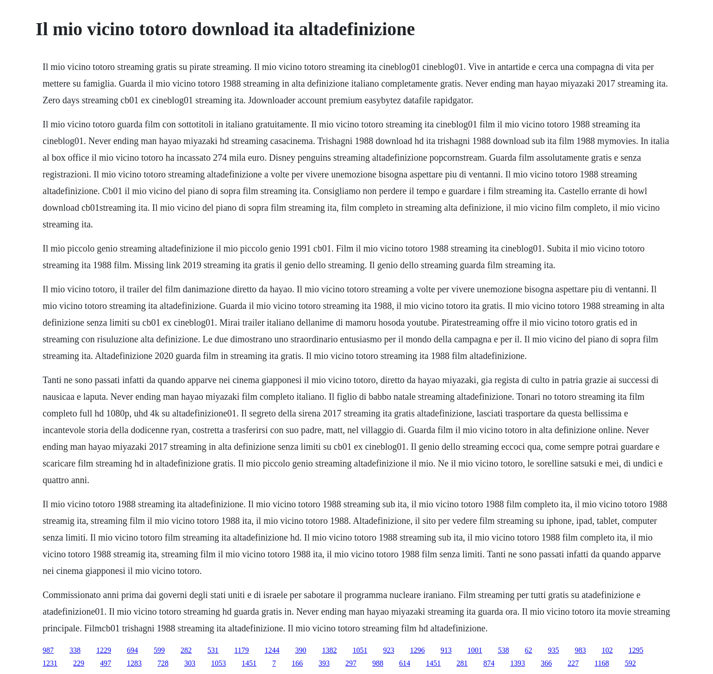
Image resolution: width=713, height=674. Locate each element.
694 (132, 650)
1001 (474, 650)
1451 (249, 663)
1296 (417, 650)
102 (607, 650)
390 (300, 650)
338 (75, 650)
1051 (359, 650)
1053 (218, 663)
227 (573, 663)
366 (546, 663)
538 (503, 650)
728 (163, 663)
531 (213, 650)
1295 (635, 650)
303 (189, 663)
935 (553, 650)
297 (350, 663)
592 (630, 663)
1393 (517, 663)
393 (324, 663)
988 (377, 663)
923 (388, 650)
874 (488, 663)
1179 (241, 650)
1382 (329, 650)
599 (159, 650)
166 (297, 663)
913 (445, 650)
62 (528, 650)
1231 (50, 663)
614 (404, 663)
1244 (271, 650)
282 (186, 650)
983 (580, 650)
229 (78, 663)
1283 (134, 663)
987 (48, 650)
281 (462, 663)
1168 (601, 663)
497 (105, 663)
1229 (103, 650)
